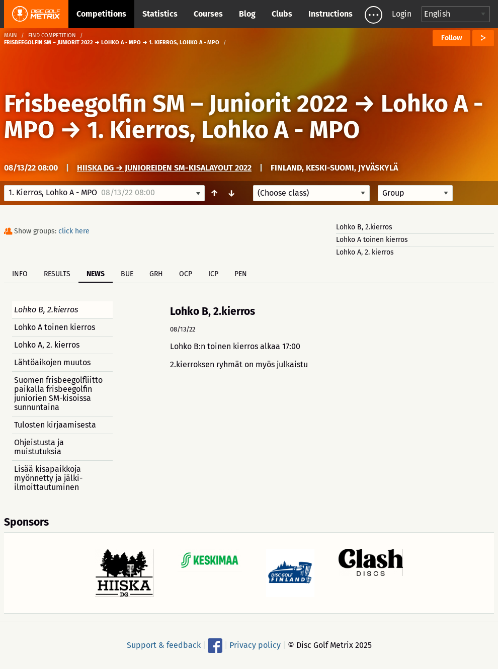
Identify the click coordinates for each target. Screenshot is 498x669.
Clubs (282, 14)
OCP (185, 274)
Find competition (52, 35)
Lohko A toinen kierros (372, 239)
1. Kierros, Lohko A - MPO (223, 129)
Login (401, 14)
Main (10, 35)
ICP (213, 274)
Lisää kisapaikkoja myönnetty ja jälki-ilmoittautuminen (48, 478)
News (96, 274)
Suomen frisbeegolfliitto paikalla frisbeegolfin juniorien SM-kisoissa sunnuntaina (58, 393)
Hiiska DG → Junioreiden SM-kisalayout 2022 (164, 168)
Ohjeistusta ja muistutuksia (39, 447)
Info (20, 274)
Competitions (101, 14)
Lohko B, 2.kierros (364, 227)
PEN (240, 274)
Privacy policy (255, 645)
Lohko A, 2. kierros (365, 252)
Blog (247, 14)
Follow (451, 38)
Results (57, 274)
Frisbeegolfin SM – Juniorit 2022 (176, 103)
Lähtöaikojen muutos (52, 362)
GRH (156, 274)
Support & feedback (164, 645)
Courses (208, 14)
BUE (127, 274)
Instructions (330, 14)
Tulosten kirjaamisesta (55, 425)
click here (74, 231)
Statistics (160, 14)
